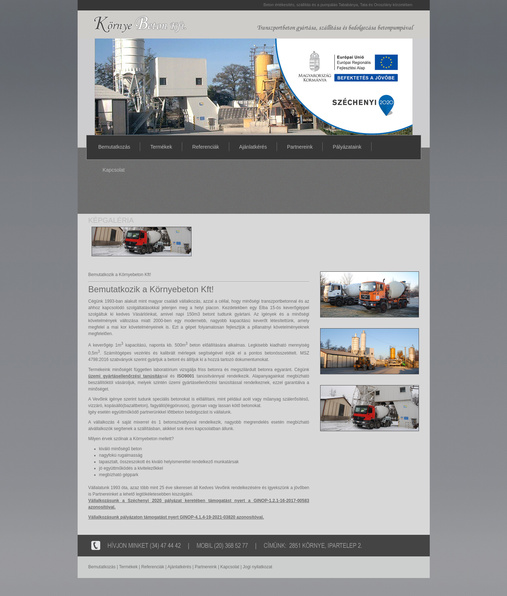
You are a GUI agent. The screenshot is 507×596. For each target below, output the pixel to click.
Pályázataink (347, 147)
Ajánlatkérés (253, 147)
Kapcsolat (114, 170)
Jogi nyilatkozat (257, 566)
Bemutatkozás (114, 147)
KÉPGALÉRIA (111, 220)
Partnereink (300, 147)
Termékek (161, 147)
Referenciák (205, 147)
